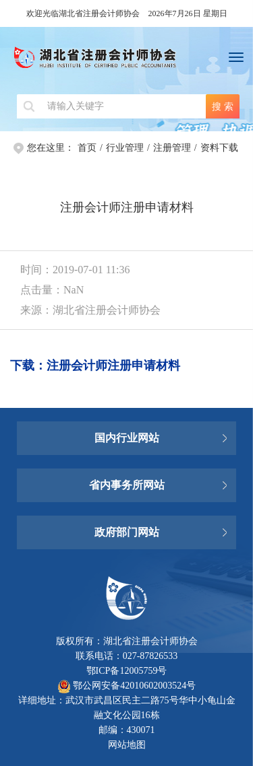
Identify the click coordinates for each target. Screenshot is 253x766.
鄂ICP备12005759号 (126, 671)
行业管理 (125, 148)
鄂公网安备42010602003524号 (126, 686)
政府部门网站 (126, 532)
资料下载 (219, 148)
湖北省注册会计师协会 (126, 60)
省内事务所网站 (127, 485)
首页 (87, 148)
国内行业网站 (126, 438)
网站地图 (127, 745)
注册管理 (172, 148)
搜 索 (222, 106)
